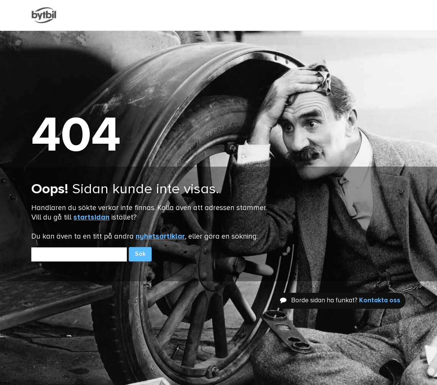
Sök (140, 254)
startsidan (91, 217)
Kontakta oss (379, 300)
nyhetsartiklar (160, 236)
